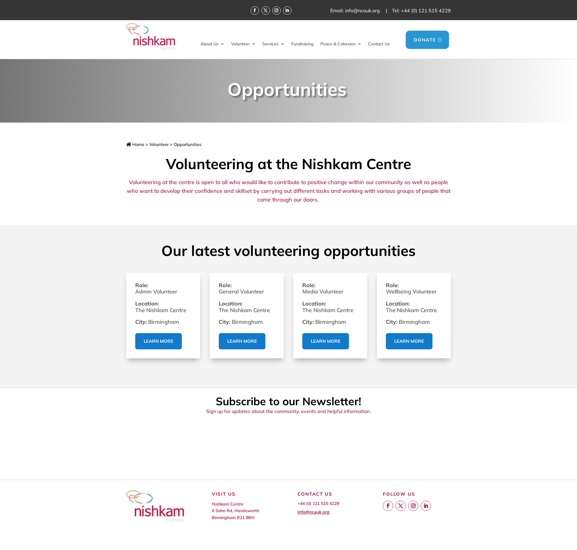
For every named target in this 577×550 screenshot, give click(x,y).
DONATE (425, 40)
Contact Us (379, 44)
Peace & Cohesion (338, 44)
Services (270, 44)
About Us (209, 44)
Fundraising (302, 44)
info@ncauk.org (362, 11)
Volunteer (240, 44)
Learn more (158, 341)
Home (135, 144)
